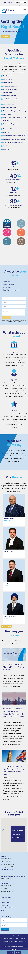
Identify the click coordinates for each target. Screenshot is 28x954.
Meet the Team (6, 626)
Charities (6, 149)
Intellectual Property (9, 146)
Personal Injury (8, 82)
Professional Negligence (10, 124)
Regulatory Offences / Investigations (14, 135)
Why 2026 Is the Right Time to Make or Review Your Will (13, 667)
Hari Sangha (8, 584)
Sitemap (3, 910)
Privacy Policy (5, 905)
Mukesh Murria (9, 518)
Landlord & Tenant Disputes (12, 99)
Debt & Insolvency (8, 104)
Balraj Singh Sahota (10, 616)
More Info (5, 36)
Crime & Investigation (10, 86)
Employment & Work (9, 107)
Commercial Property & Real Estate (14, 139)
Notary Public (7, 79)
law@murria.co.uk (11, 290)
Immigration (7, 114)
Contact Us (10, 952)
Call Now (18, 952)
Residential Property (9, 95)
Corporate (6, 132)
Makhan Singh (9, 551)
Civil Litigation (8, 76)
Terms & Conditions (7, 908)
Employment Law (8, 129)
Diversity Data (5, 902)
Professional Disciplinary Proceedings (15, 111)
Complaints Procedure (7, 900)
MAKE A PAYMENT (21, 2)
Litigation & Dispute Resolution (13, 142)
